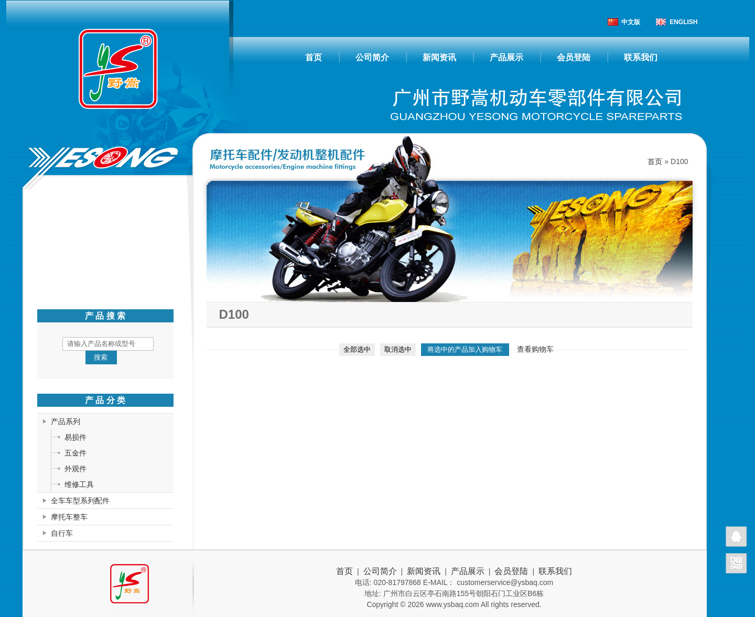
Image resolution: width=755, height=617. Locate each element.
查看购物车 (535, 349)
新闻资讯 (439, 57)
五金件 (75, 453)
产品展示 (506, 57)
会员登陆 (573, 57)
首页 (313, 57)
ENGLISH (683, 22)
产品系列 (65, 421)
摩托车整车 (69, 517)
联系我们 (640, 57)
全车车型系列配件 (80, 500)
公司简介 (372, 57)
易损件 (75, 437)
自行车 (62, 533)
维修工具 (79, 484)
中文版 (630, 22)
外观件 (75, 468)
